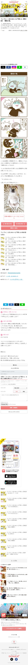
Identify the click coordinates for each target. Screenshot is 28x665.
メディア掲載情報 (23, 653)
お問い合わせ (23, 649)
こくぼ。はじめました (12, 276)
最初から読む (14, 228)
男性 (24, 391)
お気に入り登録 (23, 30)
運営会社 (17, 653)
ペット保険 (18, 636)
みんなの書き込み (15, 368)
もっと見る (14, 560)
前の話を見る (8, 224)
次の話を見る (19, 224)
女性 (17, 391)
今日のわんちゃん (11, 636)
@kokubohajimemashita (14, 273)
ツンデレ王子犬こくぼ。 (16, 279)
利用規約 (18, 649)
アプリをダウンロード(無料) (14, 628)
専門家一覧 (4, 653)
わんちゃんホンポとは (6, 649)
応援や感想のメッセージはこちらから (14, 217)
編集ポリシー (13, 649)
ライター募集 (14, 651)
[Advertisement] (14, 46)
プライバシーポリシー (10, 653)
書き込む (15, 365)
